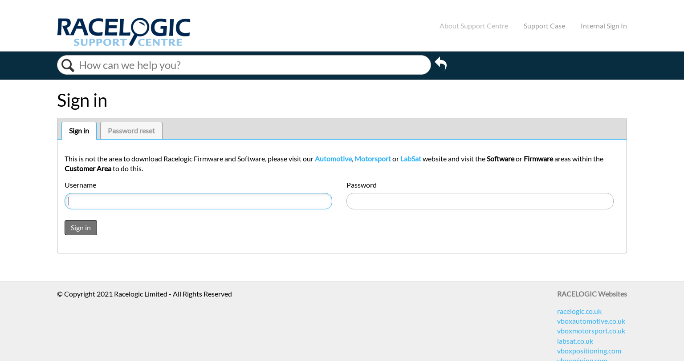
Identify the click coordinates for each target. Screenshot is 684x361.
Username (80, 184)
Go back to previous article (441, 65)
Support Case (544, 25)
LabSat (410, 158)
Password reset (131, 130)
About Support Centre (474, 25)
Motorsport (372, 158)
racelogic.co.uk (579, 311)
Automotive (333, 158)
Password (361, 184)
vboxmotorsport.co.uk (591, 330)
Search (68, 65)
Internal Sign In (604, 25)
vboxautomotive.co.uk (591, 321)
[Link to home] (124, 43)
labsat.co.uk (575, 341)
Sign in (79, 130)
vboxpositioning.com (589, 350)
